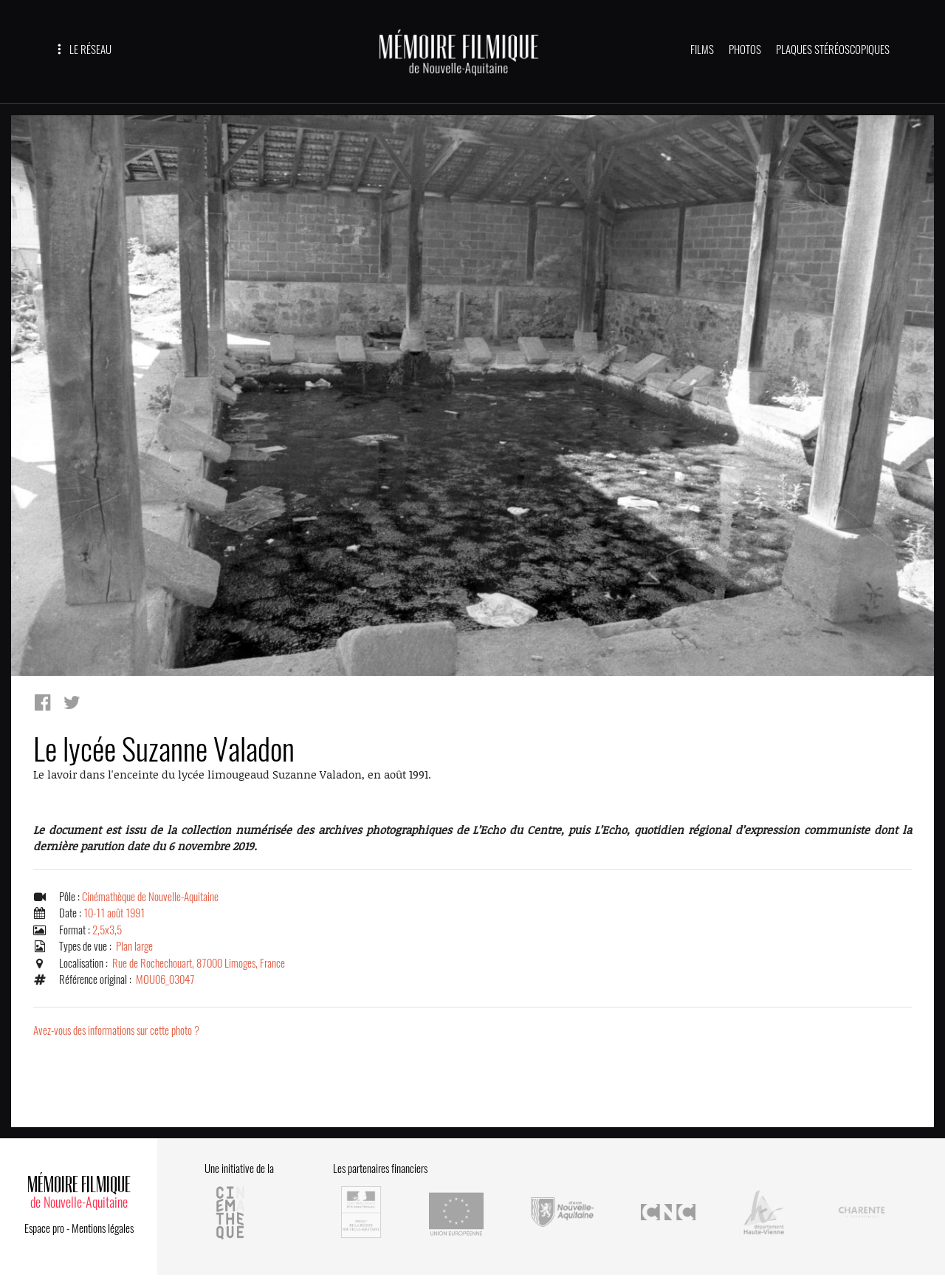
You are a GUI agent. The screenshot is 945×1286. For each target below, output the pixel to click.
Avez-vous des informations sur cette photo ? (116, 1030)
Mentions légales (103, 1228)
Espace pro (44, 1228)
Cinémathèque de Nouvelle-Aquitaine (150, 896)
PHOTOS (745, 49)
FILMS (702, 49)
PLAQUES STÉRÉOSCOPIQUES (833, 49)
